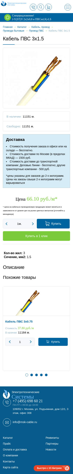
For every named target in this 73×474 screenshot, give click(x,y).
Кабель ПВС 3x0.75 (19, 321)
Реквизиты (52, 437)
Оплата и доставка (15, 449)
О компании (10, 455)
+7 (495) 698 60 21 (28, 401)
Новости (51, 449)
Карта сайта (10, 467)
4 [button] (41, 375)
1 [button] (27, 375)
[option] (36, 331)
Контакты (9, 461)
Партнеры (52, 443)
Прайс (7, 443)
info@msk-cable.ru (25, 422)
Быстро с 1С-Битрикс (49, 468)
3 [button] (36, 375)
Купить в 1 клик (37, 236)
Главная (7, 26)
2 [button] (31, 375)
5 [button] (46, 375)
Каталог (8, 437)
